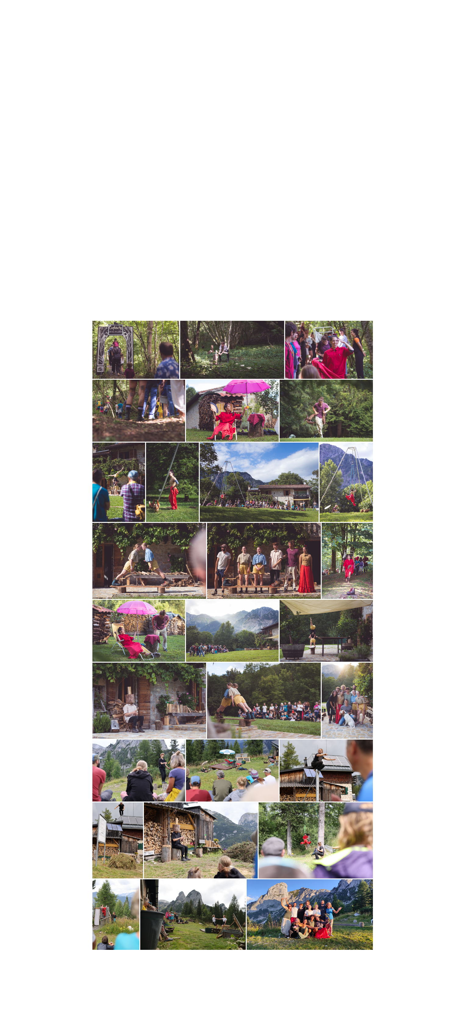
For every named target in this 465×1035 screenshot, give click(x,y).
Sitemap (141, 1016)
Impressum (100, 1016)
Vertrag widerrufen (171, 1016)
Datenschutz (122, 1016)
